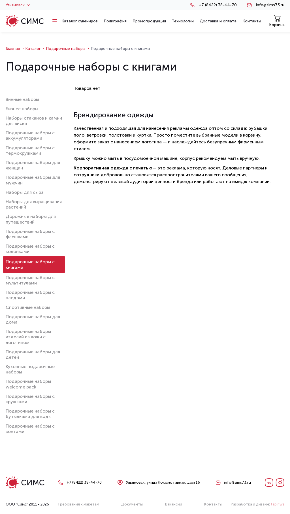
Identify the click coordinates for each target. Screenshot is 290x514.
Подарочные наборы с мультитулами (30, 280)
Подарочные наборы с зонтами (30, 428)
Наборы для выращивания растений (34, 204)
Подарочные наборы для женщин (33, 165)
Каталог (32, 48)
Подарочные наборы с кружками (30, 399)
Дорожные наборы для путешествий (31, 219)
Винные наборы (22, 99)
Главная (13, 48)
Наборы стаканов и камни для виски (34, 120)
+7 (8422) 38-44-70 (218, 5)
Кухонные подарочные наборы (30, 369)
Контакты (213, 504)
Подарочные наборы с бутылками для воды (30, 413)
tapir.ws (277, 504)
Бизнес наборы (22, 108)
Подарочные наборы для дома (33, 319)
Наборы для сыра (25, 192)
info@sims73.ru (270, 5)
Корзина (277, 21)
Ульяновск (18, 5)
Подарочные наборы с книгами (30, 264)
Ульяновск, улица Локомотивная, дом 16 (163, 482)
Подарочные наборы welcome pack (28, 384)
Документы (132, 504)
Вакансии (173, 504)
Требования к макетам (78, 504)
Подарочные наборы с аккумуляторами (30, 135)
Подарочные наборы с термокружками (30, 150)
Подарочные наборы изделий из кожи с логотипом (28, 337)
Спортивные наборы (28, 307)
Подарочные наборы (65, 48)
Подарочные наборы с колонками (30, 248)
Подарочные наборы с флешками (30, 234)
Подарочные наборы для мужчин (33, 180)
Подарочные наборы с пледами (30, 295)
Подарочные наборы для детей (33, 354)
